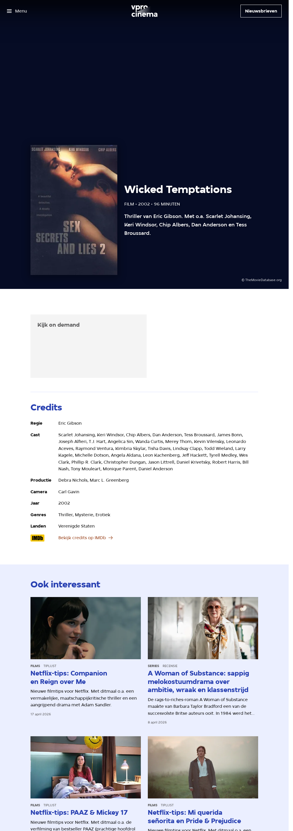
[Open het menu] (16, 11)
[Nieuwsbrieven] (261, 11)
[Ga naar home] (144, 11)
